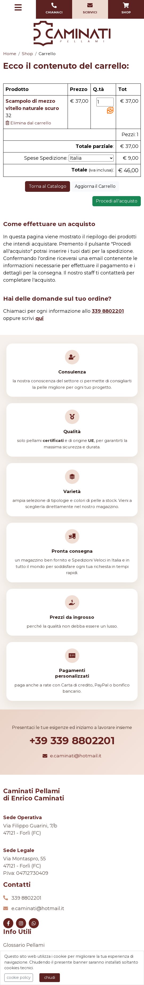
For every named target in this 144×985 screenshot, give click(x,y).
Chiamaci (54, 8)
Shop (126, 8)
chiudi (49, 977)
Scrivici (90, 8)
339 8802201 (26, 898)
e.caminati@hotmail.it (72, 755)
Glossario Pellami (24, 945)
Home (9, 53)
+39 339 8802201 (72, 741)
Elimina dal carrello (28, 122)
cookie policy (19, 977)
